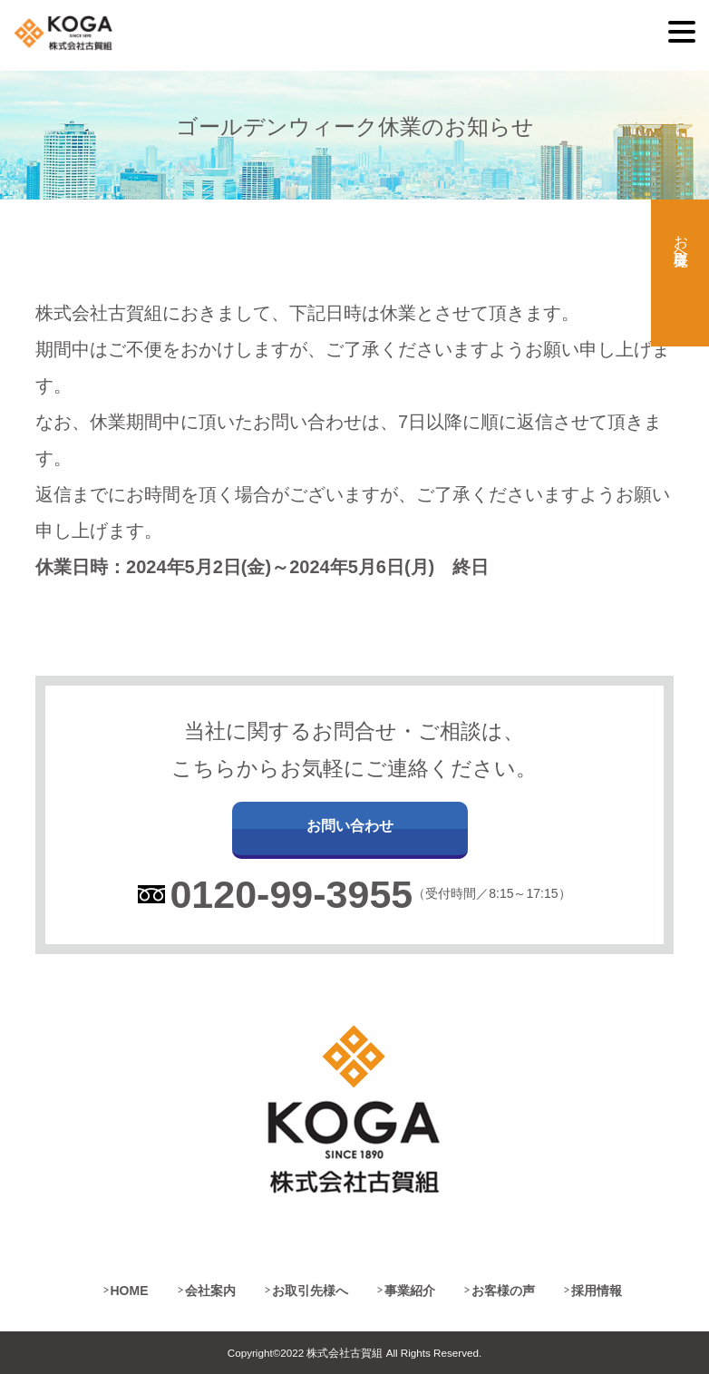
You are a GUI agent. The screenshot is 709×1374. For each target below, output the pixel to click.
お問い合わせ (349, 825)
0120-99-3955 (291, 894)
